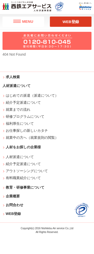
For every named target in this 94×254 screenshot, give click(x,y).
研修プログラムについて (25, 116)
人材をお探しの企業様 (23, 147)
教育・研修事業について (25, 187)
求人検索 (13, 77)
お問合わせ (14, 205)
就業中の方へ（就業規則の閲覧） (32, 138)
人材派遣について (20, 157)
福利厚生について (20, 123)
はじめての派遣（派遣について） (32, 95)
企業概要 (13, 196)
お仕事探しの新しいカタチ (27, 131)
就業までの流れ (18, 109)
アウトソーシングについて (27, 171)
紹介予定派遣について (23, 102)
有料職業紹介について (23, 178)
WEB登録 (71, 22)
